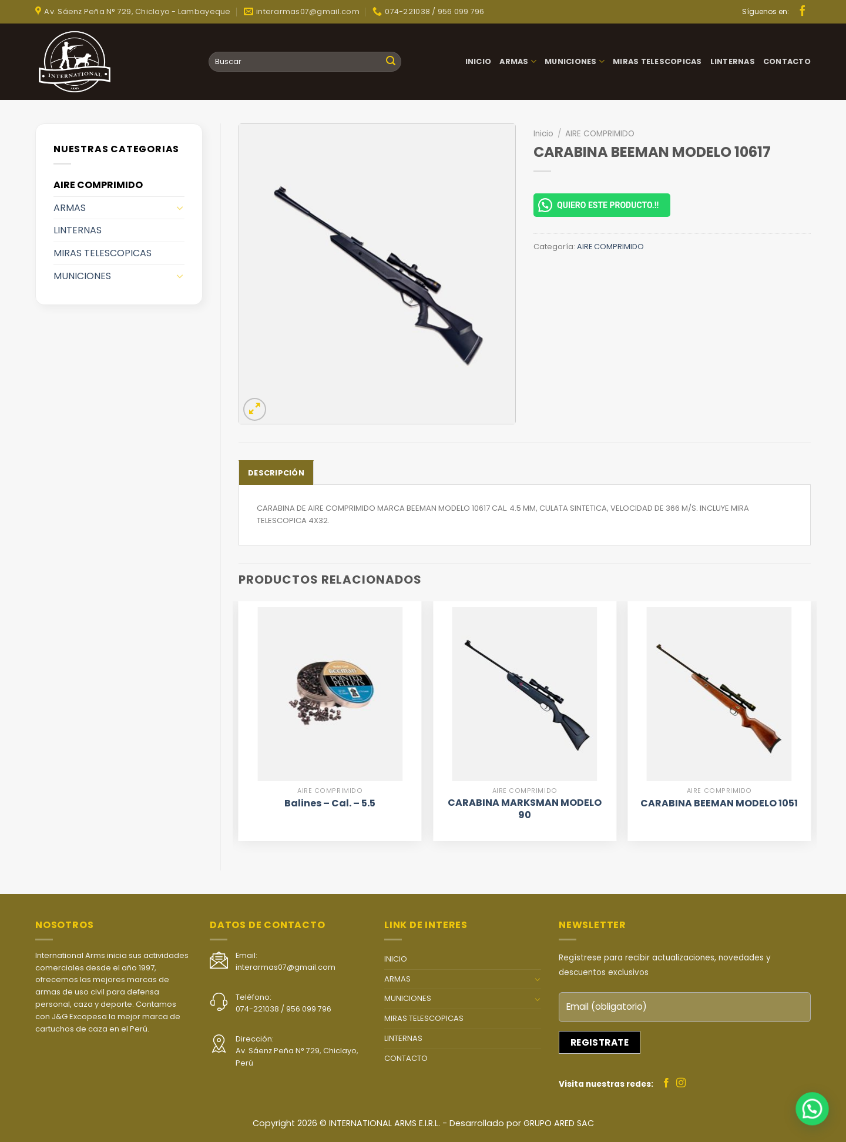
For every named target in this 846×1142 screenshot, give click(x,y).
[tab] (276, 472)
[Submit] (391, 62)
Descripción (276, 473)
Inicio (543, 133)
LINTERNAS (732, 61)
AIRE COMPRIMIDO (98, 185)
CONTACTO (787, 61)
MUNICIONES (575, 61)
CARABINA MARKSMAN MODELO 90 (525, 809)
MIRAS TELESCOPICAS (657, 61)
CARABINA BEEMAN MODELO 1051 (719, 804)
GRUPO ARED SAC (558, 1123)
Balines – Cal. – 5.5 (329, 804)
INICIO (478, 61)
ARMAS (517, 61)
